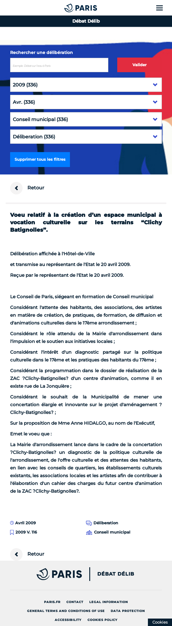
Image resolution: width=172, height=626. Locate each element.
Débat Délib (115, 574)
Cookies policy (102, 620)
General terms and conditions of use (66, 611)
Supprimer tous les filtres (40, 159)
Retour (27, 188)
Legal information (108, 602)
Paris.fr (52, 602)
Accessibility (68, 620)
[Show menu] (163, 8)
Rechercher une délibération (41, 52)
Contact (74, 602)
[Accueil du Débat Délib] (68, 8)
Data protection (128, 611)
